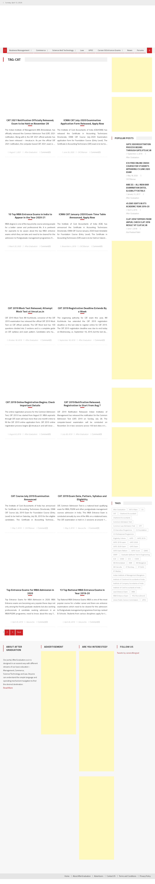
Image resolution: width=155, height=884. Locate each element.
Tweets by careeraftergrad (128, 657)
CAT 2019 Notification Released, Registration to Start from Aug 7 (82, 408)
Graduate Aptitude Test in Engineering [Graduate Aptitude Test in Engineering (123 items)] (135, 558)
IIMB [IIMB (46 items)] (130, 566)
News (129, 54)
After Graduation (31, 156)
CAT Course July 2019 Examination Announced (30, 502)
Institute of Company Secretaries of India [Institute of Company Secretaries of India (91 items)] (128, 587)
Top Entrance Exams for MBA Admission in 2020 (30, 596)
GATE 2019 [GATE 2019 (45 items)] (141, 542)
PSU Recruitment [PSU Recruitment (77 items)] (138, 599)
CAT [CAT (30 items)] (114, 517)
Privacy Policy (145, 881)
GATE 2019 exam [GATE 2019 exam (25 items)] (119, 546)
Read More (7, 692)
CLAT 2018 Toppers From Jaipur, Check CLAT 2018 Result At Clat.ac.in (138, 226)
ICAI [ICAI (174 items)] (114, 562)
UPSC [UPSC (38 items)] (144, 603)
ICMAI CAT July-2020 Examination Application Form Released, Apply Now (82, 125)
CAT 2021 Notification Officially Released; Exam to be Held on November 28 (30, 125)
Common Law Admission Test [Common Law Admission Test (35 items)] (124, 529)
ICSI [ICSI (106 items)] (129, 562)
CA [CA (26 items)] (142, 513)
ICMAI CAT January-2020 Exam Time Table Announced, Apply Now (82, 220)
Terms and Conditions (127, 881)
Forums (140, 54)
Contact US (111, 881)
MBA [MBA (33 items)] (133, 595)
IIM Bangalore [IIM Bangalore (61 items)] (141, 566)
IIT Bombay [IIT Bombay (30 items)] (130, 571)
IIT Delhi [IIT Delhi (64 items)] (141, 571)
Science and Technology (63, 54)
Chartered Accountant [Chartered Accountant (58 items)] (128, 517)
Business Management (19, 54)
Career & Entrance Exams (109, 54)
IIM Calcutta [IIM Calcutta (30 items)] (117, 571)
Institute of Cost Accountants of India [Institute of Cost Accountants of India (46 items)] (126, 591)
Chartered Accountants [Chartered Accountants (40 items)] (121, 521)
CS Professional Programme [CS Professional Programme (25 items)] (123, 538)
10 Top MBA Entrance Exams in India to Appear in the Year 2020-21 (30, 220)
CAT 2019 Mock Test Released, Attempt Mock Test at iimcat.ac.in (30, 314)
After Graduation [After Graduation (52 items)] (119, 513)
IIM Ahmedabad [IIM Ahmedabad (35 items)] (119, 566)
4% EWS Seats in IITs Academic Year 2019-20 (137, 209)
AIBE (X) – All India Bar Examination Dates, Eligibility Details (137, 191)
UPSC (91, 54)
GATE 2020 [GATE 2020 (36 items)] (134, 546)
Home (67, 881)
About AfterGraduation (82, 881)
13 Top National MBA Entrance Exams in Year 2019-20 (82, 596)
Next (18, 637)
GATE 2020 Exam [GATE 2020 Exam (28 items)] (119, 550)
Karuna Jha (82, 533)
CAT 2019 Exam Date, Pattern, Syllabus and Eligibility (82, 502)
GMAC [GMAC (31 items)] (146, 554)
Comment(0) (46, 156)
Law (82, 54)
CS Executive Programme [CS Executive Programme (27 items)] (122, 533)
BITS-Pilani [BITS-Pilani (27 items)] (133, 513)
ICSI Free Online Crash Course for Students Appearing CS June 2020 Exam (138, 171)
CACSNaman (82, 156)
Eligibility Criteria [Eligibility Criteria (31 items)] (119, 542)
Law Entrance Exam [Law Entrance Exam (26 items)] (120, 595)
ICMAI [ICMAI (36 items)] (122, 562)
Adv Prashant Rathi (133, 236)
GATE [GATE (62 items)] (131, 542)
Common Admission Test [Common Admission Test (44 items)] (122, 525)
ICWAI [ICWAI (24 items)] (137, 562)
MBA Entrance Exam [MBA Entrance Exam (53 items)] (120, 599)
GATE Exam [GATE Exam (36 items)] (134, 550)
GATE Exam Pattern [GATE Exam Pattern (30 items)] (120, 554)
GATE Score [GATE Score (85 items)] (135, 554)
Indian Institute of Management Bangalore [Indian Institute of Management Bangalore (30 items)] (128, 579)
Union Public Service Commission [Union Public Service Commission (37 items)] (125, 603)
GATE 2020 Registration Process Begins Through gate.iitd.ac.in (138, 151)
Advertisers (98, 881)
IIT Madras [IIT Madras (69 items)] (117, 575)
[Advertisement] (132, 78)
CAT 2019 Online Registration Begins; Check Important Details (30, 408)
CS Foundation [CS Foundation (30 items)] (141, 533)
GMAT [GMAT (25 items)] (115, 558)
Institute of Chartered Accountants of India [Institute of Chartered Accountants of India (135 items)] (129, 583)
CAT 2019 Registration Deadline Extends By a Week (82, 314)
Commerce (41, 54)
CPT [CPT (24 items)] (140, 529)
